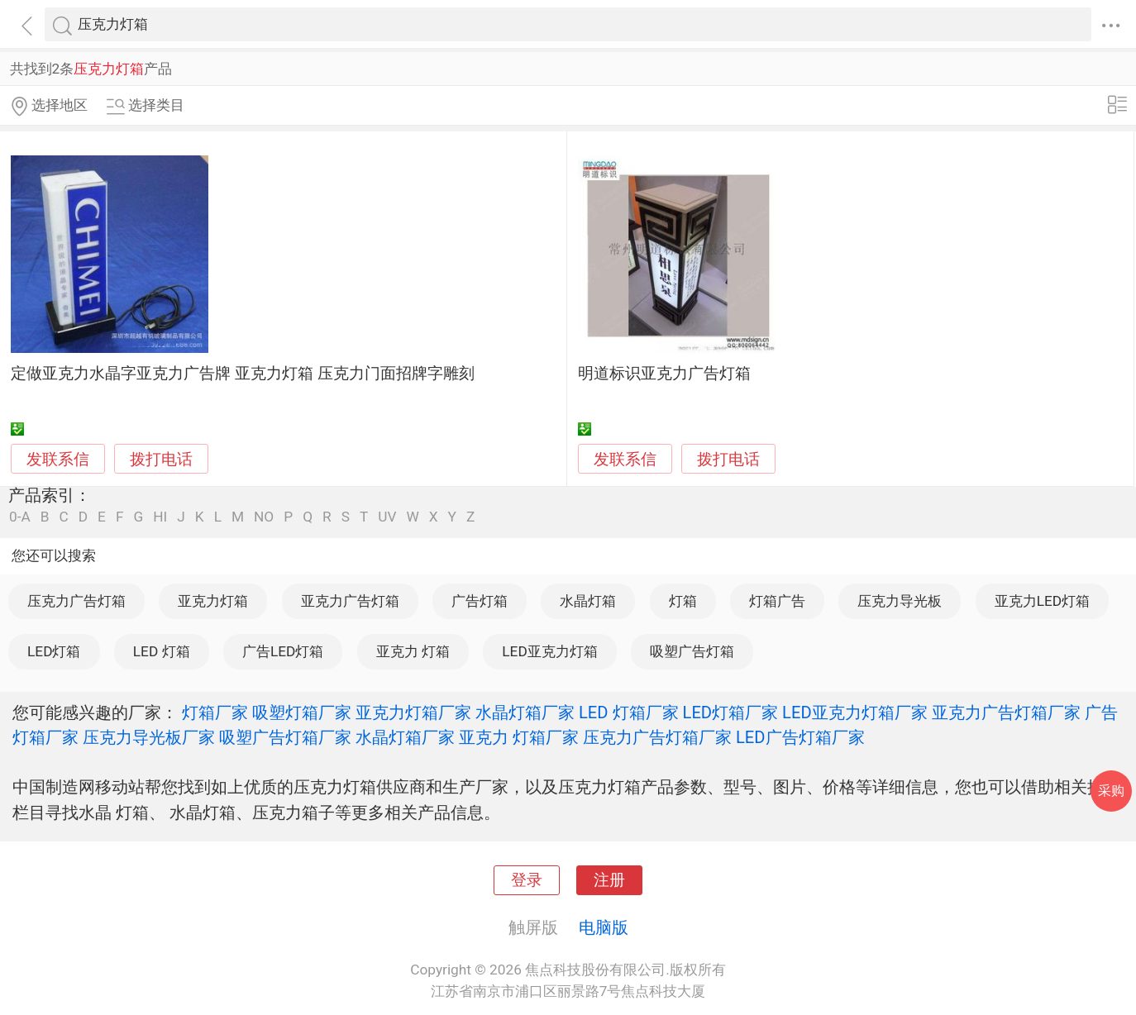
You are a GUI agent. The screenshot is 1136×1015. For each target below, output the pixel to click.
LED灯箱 (53, 651)
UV (387, 517)
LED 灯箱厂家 (629, 712)
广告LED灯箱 (282, 651)
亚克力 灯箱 (413, 651)
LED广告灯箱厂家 (800, 737)
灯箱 (683, 601)
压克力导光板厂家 (149, 737)
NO (264, 517)
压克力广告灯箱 (76, 601)
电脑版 (603, 927)
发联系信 (57, 459)
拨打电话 (161, 459)
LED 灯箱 (161, 651)
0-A (20, 517)
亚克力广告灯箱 (350, 601)
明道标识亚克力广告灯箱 (664, 374)
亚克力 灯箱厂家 (519, 737)
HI (160, 517)
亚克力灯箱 (213, 601)
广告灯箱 (479, 601)
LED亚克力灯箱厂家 (855, 712)
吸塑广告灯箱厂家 (285, 737)
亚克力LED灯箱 (1042, 601)
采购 (1111, 790)
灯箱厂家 (215, 712)
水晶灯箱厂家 (525, 712)
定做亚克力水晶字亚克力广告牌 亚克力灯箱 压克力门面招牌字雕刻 (242, 374)
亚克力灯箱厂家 (413, 712)
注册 (609, 880)
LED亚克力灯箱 (549, 651)
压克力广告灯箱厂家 (657, 737)
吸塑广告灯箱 (692, 651)
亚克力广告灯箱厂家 (1006, 712)
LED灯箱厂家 (731, 712)
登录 (526, 880)
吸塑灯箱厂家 (301, 712)
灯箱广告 (777, 601)
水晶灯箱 (588, 601)
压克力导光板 (899, 601)
